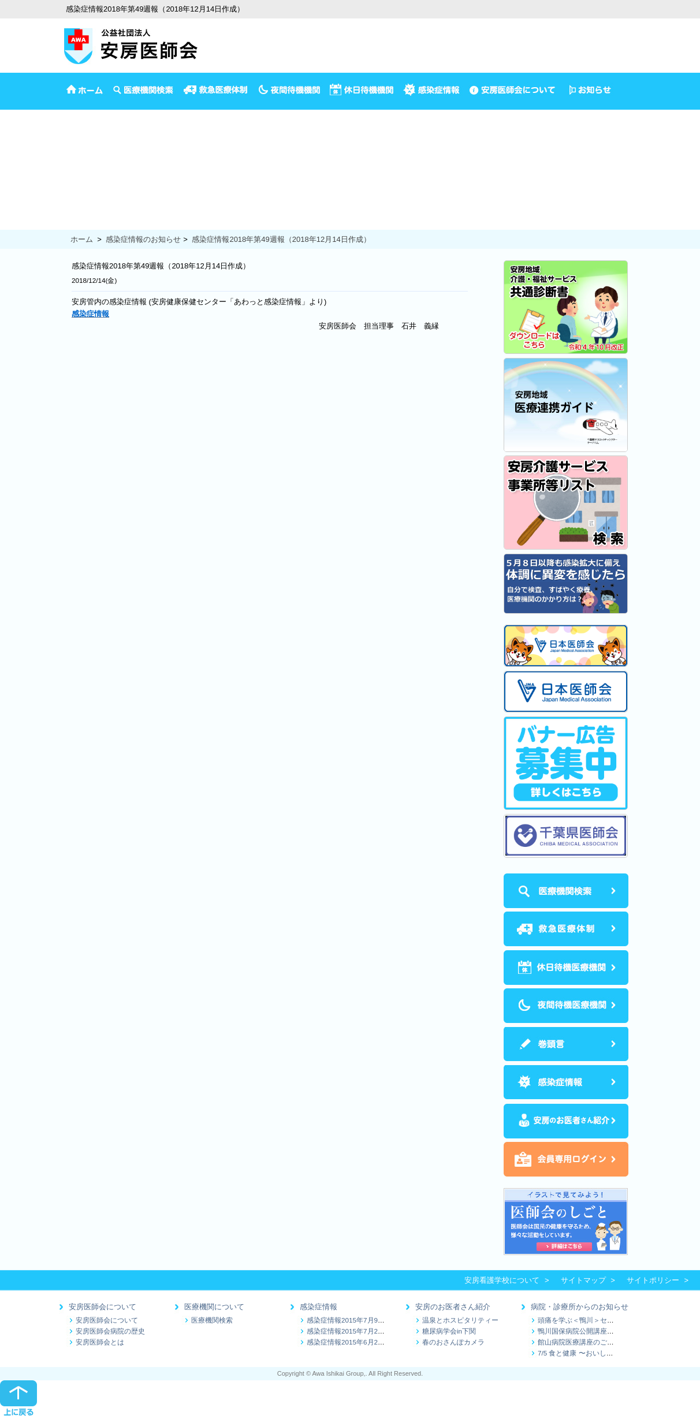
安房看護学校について (501, 1280)
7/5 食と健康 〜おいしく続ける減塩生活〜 (603, 1353)
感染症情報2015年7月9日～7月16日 (362, 1320)
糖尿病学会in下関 (449, 1331)
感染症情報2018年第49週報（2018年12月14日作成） (281, 239)
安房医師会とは (100, 1342)
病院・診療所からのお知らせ (579, 1306)
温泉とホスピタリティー (460, 1320)
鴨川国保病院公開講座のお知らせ (590, 1331)
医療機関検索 (212, 1320)
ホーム (81, 239)
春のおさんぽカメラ (453, 1342)
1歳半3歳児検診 (26, 175)
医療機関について (214, 1306)
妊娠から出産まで (30, 187)
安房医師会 (19, 115)
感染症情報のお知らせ (143, 239)
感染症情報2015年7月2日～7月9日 (360, 1331)
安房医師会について (102, 1306)
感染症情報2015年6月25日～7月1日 (362, 1342)
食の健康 (15, 223)
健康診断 (15, 199)
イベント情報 (22, 127)
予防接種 (15, 139)
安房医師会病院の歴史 (110, 1331)
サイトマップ (583, 1280)
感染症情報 (318, 1306)
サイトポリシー (653, 1280)
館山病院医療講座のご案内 (579, 1342)
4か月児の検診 (24, 151)
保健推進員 (19, 211)
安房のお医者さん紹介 (452, 1306)
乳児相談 (15, 163)
